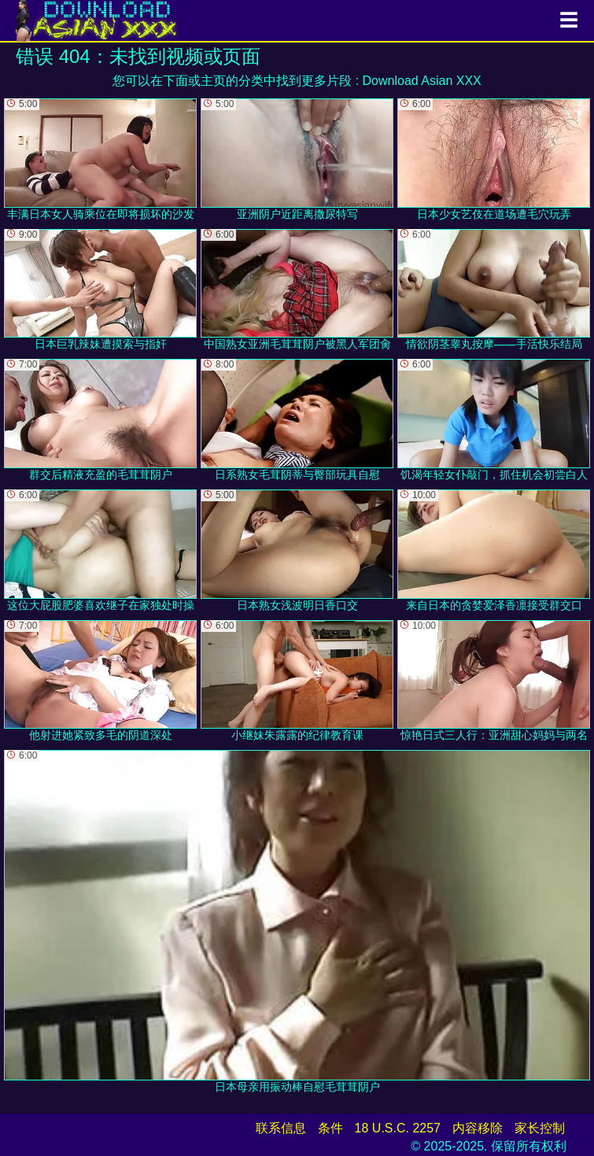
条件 (330, 1128)
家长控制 (540, 1128)
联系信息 (281, 1128)
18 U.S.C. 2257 (398, 1128)
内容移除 (477, 1128)
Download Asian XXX (422, 80)
